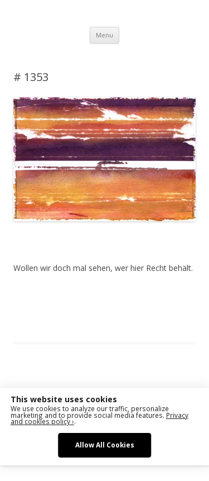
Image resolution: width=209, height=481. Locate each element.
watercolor (171, 308)
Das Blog (112, 295)
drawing (27, 308)
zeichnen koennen (89, 322)
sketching (134, 308)
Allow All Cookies (104, 444)
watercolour (33, 322)
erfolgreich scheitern (79, 308)
